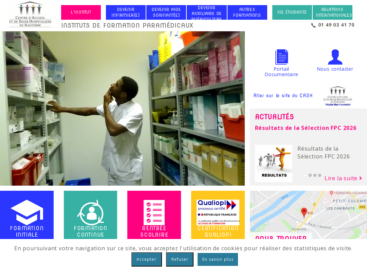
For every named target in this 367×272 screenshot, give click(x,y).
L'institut (81, 12)
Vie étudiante (292, 12)
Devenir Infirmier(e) (126, 12)
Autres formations (247, 12)
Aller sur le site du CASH (303, 96)
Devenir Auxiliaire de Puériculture (206, 13)
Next (238, 103)
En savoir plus (218, 259)
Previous (6, 103)
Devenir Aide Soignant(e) (166, 12)
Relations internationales (334, 12)
